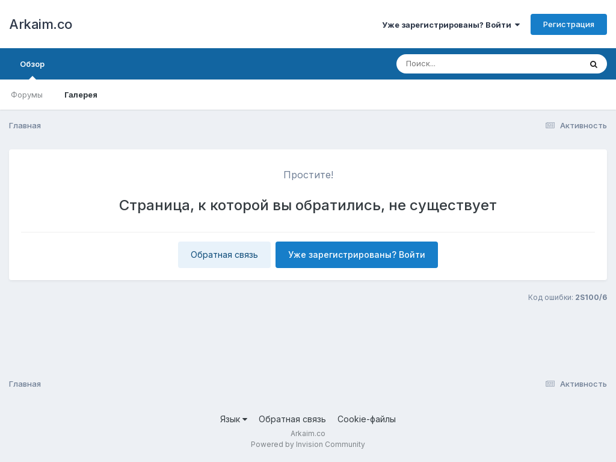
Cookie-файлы (366, 419)
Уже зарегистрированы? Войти (451, 25)
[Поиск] (465, 63)
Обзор (32, 69)
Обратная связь (224, 254)
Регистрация (568, 24)
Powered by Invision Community (308, 444)
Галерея (80, 94)
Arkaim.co (40, 24)
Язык (233, 419)
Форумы (27, 94)
